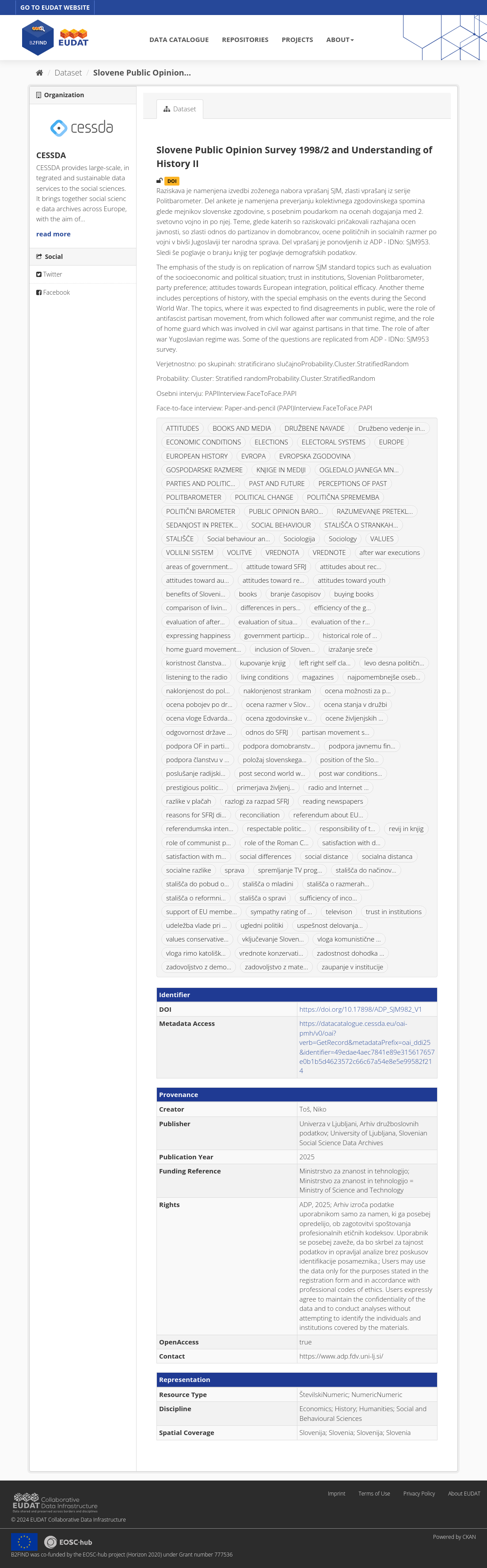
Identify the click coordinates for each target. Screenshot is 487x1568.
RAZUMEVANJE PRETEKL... (375, 511)
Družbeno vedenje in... (391, 428)
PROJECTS (297, 39)
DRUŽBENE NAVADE (315, 428)
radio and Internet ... (338, 787)
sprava (235, 870)
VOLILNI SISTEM (189, 552)
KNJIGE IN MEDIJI (281, 469)
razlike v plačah (188, 801)
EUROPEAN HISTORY (197, 456)
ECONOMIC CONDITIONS (203, 441)
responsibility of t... (347, 828)
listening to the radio (196, 676)
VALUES (382, 538)
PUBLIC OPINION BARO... (286, 511)
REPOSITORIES (245, 39)
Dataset (68, 72)
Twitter (49, 274)
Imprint (336, 1493)
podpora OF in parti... (197, 745)
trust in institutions (394, 911)
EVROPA (253, 456)
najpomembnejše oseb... (383, 676)
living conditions (265, 676)
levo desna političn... (394, 662)
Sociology (343, 538)
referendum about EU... (328, 814)
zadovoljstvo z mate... (276, 966)
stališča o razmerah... (338, 883)
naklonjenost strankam (277, 690)
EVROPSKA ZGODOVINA (314, 456)
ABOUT (340, 39)
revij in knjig (406, 828)
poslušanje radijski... (195, 773)
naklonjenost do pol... (198, 690)
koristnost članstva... (196, 662)
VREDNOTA (282, 552)
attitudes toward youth (351, 580)
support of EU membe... (201, 911)
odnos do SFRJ (267, 732)
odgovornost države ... (199, 732)
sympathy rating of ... (281, 911)
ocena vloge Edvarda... (199, 718)
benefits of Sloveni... (195, 593)
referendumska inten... (199, 828)
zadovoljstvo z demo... (198, 966)
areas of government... (199, 566)
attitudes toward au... (197, 580)
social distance (326, 856)
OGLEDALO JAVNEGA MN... (359, 469)
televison (339, 911)
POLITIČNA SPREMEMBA (343, 497)
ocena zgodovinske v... (279, 718)
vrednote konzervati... (272, 953)
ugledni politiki (261, 925)
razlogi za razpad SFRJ (257, 801)
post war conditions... (350, 773)
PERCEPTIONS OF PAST (352, 483)
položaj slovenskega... (274, 759)
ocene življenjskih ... (354, 718)
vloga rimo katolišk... (196, 953)
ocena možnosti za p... (358, 690)
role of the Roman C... (276, 842)
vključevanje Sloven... (273, 938)
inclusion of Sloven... (285, 649)
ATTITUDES (182, 428)
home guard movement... (203, 649)
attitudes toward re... (273, 580)
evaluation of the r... (340, 621)
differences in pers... (271, 607)
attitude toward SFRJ (276, 566)
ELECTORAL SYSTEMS (333, 441)
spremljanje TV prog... (290, 870)
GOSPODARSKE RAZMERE (204, 469)
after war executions (390, 552)
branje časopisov (295, 593)
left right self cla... (324, 662)
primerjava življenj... (266, 787)
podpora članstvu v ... (197, 759)
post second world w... (272, 773)
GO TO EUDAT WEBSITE (55, 7)
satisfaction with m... (196, 856)
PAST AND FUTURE (276, 483)
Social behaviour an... (238, 538)
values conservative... (197, 938)
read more (53, 233)
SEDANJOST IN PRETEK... (202, 524)
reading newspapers (333, 801)
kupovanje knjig (263, 662)
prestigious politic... (194, 787)
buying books (353, 593)
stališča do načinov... (366, 870)
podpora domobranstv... (279, 745)
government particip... (276, 635)
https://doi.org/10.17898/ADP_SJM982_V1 (361, 1009)
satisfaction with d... (351, 842)
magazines (318, 676)
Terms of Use (374, 1493)
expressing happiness (198, 635)
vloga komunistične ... (348, 938)
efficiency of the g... (342, 607)
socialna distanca (387, 856)
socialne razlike (188, 870)
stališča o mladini (268, 883)
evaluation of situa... (268, 621)
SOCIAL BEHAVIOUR (281, 524)
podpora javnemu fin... (362, 745)
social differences (265, 856)
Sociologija (299, 538)
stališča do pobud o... (197, 883)
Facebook (53, 292)
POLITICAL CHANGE (264, 497)
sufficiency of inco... (328, 897)
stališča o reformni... (196, 897)
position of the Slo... (349, 759)
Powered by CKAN (454, 1537)
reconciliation (260, 814)
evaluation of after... (195, 621)
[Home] (39, 72)
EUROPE (391, 441)
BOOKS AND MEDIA (242, 428)
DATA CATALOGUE (179, 39)
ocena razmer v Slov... (278, 704)
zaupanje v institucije (352, 966)
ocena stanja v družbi (355, 704)
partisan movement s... (335, 732)
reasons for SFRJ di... (196, 814)
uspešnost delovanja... (330, 925)
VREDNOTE (329, 552)
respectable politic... (276, 828)
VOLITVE (239, 552)
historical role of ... (350, 635)
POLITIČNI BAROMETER (200, 511)
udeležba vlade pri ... (196, 925)
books (248, 593)
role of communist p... (198, 842)
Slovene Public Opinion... (142, 72)
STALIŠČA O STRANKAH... (361, 524)
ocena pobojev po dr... (199, 704)
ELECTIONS (271, 441)
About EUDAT (464, 1493)
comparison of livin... (196, 607)
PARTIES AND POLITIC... (200, 483)
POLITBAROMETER (193, 497)
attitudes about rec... (350, 566)
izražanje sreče (350, 649)
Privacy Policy (419, 1493)
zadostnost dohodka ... (350, 953)
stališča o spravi (263, 897)
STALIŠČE (180, 538)
